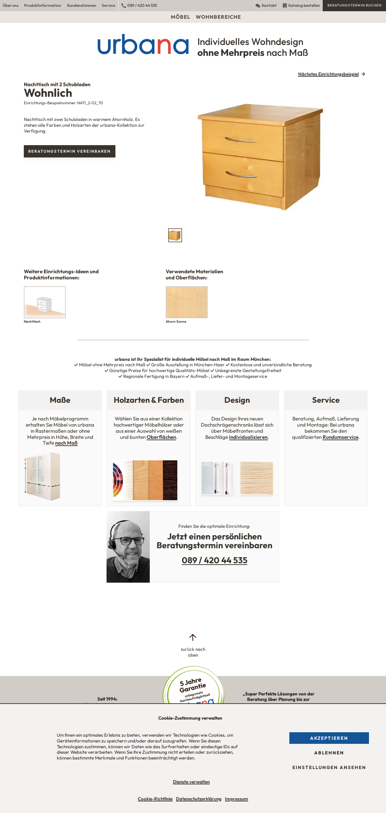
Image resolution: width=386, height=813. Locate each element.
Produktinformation (42, 5)
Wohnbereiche (218, 17)
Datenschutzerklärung (199, 798)
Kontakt (266, 5)
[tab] (175, 235)
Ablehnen (329, 752)
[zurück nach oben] (193, 645)
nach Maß (66, 443)
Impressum (236, 798)
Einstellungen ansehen (329, 767)
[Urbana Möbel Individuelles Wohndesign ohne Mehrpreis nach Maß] (193, 44)
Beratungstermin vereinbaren (69, 151)
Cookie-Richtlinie (155, 798)
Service (108, 5)
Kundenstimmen (81, 5)
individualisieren (248, 437)
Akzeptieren (329, 738)
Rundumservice (340, 437)
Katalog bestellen (301, 5)
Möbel (180, 17)
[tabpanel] (267, 153)
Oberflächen (161, 437)
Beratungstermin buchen (354, 5)
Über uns (10, 5)
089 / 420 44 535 (139, 5)
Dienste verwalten (191, 781)
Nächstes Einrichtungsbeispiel (328, 74)
